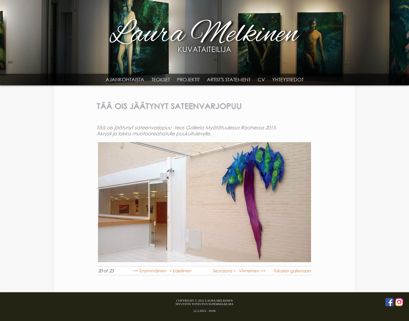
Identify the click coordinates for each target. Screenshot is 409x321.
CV (261, 79)
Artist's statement (229, 79)
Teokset (160, 79)
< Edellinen (180, 271)
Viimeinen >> (252, 271)
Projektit (188, 79)
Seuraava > (224, 271)
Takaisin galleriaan (292, 271)
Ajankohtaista (125, 79)
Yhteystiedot (288, 79)
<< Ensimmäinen (149, 271)
